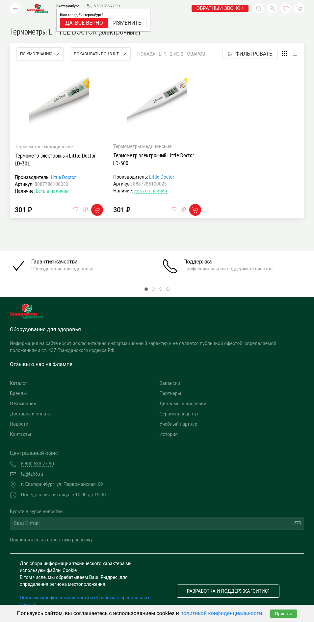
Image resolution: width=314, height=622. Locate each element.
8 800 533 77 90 (106, 6)
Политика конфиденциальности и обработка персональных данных (84, 591)
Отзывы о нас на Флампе (41, 354)
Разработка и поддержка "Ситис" (228, 581)
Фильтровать (250, 44)
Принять (283, 613)
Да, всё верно (84, 23)
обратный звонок (220, 8)
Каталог (18, 373)
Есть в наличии (52, 181)
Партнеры (170, 383)
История (169, 424)
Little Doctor (63, 167)
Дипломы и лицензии (183, 393)
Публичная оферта (40, 601)
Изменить (127, 23)
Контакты (20, 424)
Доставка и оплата (30, 404)
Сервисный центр (179, 404)
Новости (19, 414)
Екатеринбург (67, 6)
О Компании (23, 393)
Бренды (18, 383)
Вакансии (170, 373)
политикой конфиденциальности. (222, 613)
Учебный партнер (178, 414)
